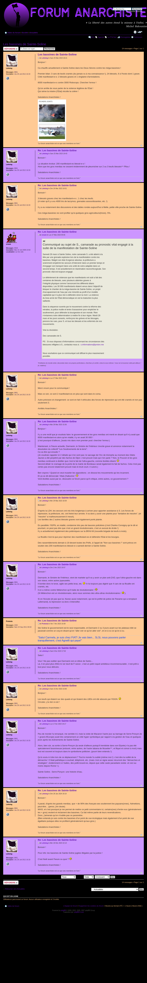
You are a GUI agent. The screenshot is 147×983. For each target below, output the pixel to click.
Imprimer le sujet (135, 32)
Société (25, 33)
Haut (141, 145)
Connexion (138, 37)
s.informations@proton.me (92, 345)
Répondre (10, 49)
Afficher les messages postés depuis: (54, 877)
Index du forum (13, 33)
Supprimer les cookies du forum (91, 906)
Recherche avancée (134, 11)
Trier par (85, 877)
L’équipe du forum (70, 906)
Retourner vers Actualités (15, 889)
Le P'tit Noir (112, 37)
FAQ (93, 37)
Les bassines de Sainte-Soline (24, 44)
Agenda (101, 37)
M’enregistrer (125, 37)
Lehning (45, 58)
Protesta (45, 624)
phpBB (63, 910)
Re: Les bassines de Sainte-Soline (57, 150)
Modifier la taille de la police (140, 32)
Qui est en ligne (10, 896)
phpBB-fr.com (79, 912)
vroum (44, 235)
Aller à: (87, 889)
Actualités (33, 33)
